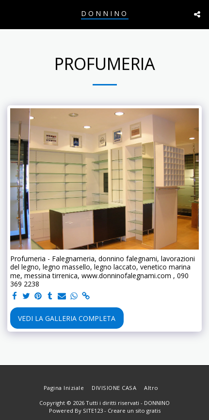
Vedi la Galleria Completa (66, 318)
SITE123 (93, 410)
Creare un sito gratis (134, 410)
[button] (10, 14)
